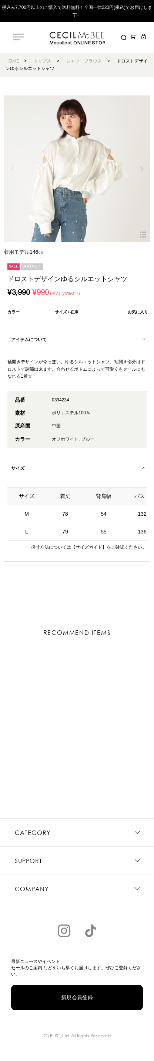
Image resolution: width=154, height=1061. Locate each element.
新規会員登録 (77, 997)
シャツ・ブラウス (84, 61)
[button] (142, 169)
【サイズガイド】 (89, 547)
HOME (12, 61)
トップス (42, 61)
